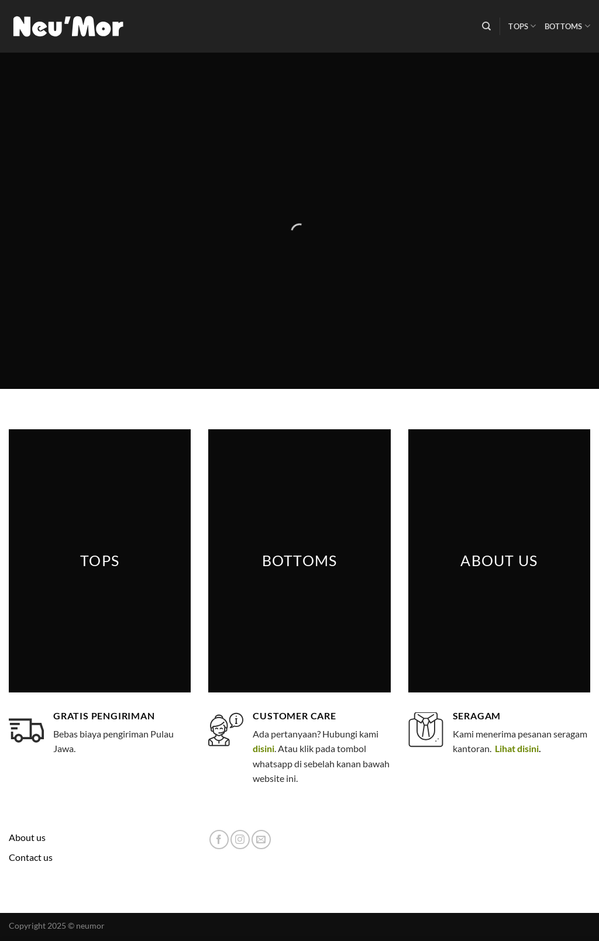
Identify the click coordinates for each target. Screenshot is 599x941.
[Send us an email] (261, 839)
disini (263, 748)
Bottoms (567, 26)
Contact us (31, 857)
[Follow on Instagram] (240, 839)
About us (27, 837)
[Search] (486, 26)
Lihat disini (516, 748)
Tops (522, 26)
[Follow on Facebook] (219, 839)
